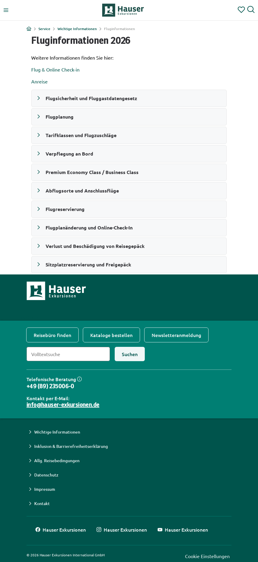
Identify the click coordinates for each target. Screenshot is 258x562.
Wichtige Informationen (77, 29)
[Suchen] (130, 354)
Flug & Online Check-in (55, 69)
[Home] (29, 28)
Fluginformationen (119, 29)
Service (44, 29)
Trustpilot (29, 317)
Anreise (39, 81)
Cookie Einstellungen (207, 556)
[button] (129, 98)
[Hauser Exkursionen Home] (123, 10)
